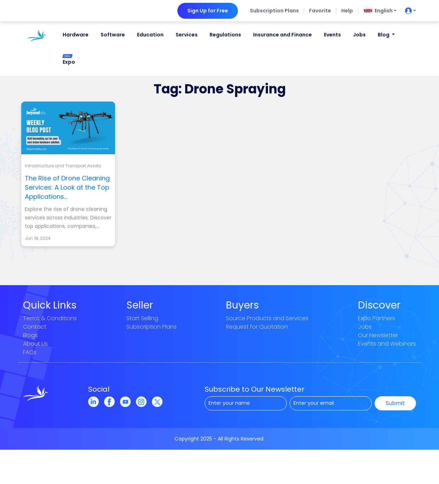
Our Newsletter (378, 335)
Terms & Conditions (50, 318)
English (378, 10)
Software (113, 34)
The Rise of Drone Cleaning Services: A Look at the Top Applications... (67, 187)
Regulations (225, 34)
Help (347, 10)
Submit (395, 403)
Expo (68, 59)
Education (150, 34)
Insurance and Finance (282, 34)
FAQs (29, 352)
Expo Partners (376, 318)
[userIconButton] (408, 10)
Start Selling (142, 318)
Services (187, 34)
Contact (34, 327)
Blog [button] (384, 34)
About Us (35, 344)
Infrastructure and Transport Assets (63, 166)
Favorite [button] (320, 10)
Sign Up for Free (207, 10)
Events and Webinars (387, 344)
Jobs (359, 34)
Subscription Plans (274, 10)
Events (332, 34)
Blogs (30, 335)
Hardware (76, 34)
